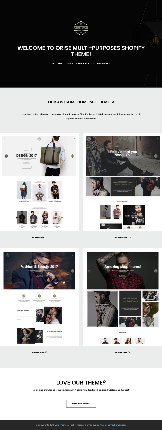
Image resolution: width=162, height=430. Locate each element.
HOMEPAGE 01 (39, 237)
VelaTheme (60, 424)
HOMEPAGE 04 (123, 352)
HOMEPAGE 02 (123, 237)
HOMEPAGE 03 (39, 352)
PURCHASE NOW (81, 403)
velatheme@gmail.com (114, 424)
